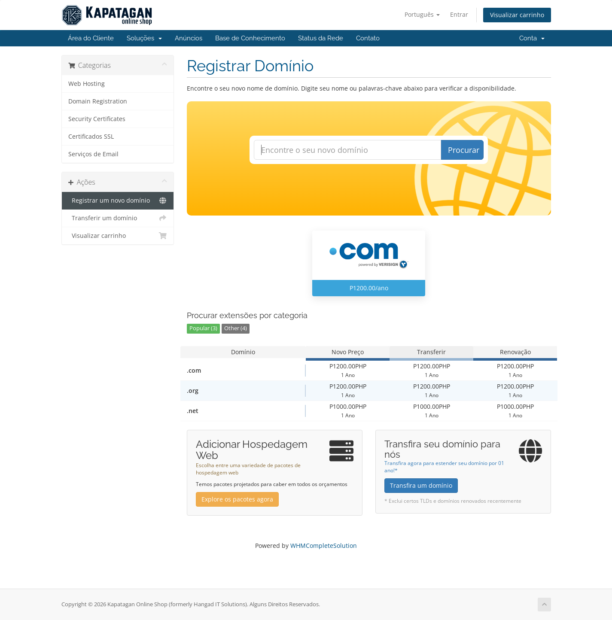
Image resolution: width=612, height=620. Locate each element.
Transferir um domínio (117, 218)
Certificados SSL (91, 136)
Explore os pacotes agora (237, 499)
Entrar (459, 14)
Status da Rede (320, 38)
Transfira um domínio (421, 485)
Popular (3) (203, 328)
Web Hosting (86, 84)
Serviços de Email (93, 154)
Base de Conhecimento (250, 38)
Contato (368, 38)
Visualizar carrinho (517, 15)
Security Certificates (96, 119)
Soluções (144, 38)
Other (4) (235, 328)
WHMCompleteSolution (323, 545)
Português (422, 14)
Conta (532, 38)
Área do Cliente (91, 38)
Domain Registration (97, 101)
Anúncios (188, 38)
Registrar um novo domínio (117, 200)
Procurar (463, 150)
